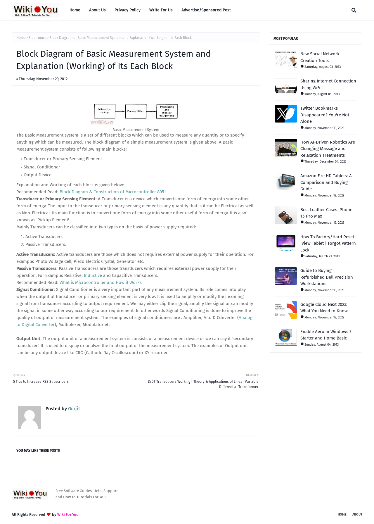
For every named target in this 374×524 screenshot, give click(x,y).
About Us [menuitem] (97, 10)
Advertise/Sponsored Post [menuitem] (206, 10)
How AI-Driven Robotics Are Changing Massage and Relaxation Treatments (327, 148)
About (357, 514)
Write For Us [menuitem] (161, 10)
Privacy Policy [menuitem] (128, 10)
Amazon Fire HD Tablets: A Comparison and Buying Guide (326, 182)
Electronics (37, 38)
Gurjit (73, 408)
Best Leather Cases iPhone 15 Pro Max (326, 213)
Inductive (93, 275)
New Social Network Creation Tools (320, 57)
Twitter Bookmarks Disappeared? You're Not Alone (324, 115)
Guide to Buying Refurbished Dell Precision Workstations (326, 277)
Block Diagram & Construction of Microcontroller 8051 (113, 191)
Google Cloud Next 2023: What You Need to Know (324, 308)
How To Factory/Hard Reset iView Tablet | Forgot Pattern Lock (328, 243)
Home (21, 38)
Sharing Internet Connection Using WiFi (328, 84)
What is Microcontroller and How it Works (101, 282)
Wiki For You (68, 514)
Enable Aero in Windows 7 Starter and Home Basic (326, 335)
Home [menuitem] (75, 10)
